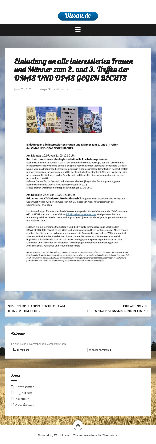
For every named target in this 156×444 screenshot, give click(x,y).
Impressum (23, 393)
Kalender (22, 398)
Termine (77, 89)
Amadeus (90, 435)
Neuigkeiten (24, 404)
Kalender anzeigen (100, 350)
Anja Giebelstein (52, 89)
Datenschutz (24, 387)
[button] (22, 350)
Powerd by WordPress (53, 435)
